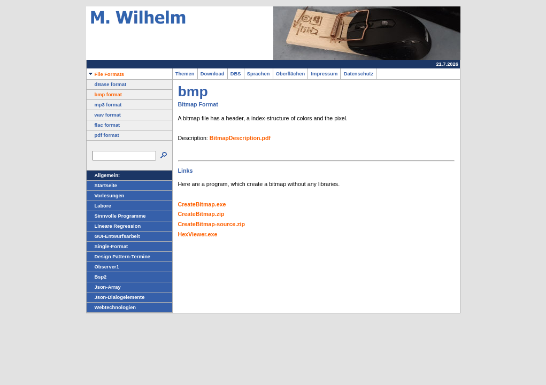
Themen (185, 73)
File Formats (105, 74)
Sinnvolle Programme (116, 216)
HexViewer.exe (198, 234)
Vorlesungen (106, 195)
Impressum (324, 73)
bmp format (104, 94)
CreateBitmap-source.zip (211, 224)
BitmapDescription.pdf (240, 138)
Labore (99, 206)
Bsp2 (97, 277)
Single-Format (107, 246)
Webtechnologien (111, 307)
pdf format (103, 135)
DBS (236, 73)
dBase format (107, 84)
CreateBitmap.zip (201, 214)
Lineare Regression (114, 226)
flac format (103, 125)
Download (212, 73)
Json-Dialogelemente (116, 297)
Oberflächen (290, 73)
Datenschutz (358, 73)
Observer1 (103, 267)
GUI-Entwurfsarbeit (113, 236)
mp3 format (104, 104)
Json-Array (104, 287)
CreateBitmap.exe (202, 204)
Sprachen (258, 73)
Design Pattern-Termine (119, 256)
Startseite (102, 185)
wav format (104, 115)
